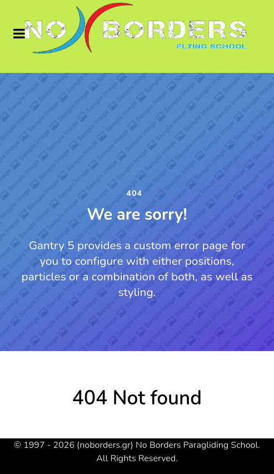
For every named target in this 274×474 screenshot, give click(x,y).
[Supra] (137, 28)
